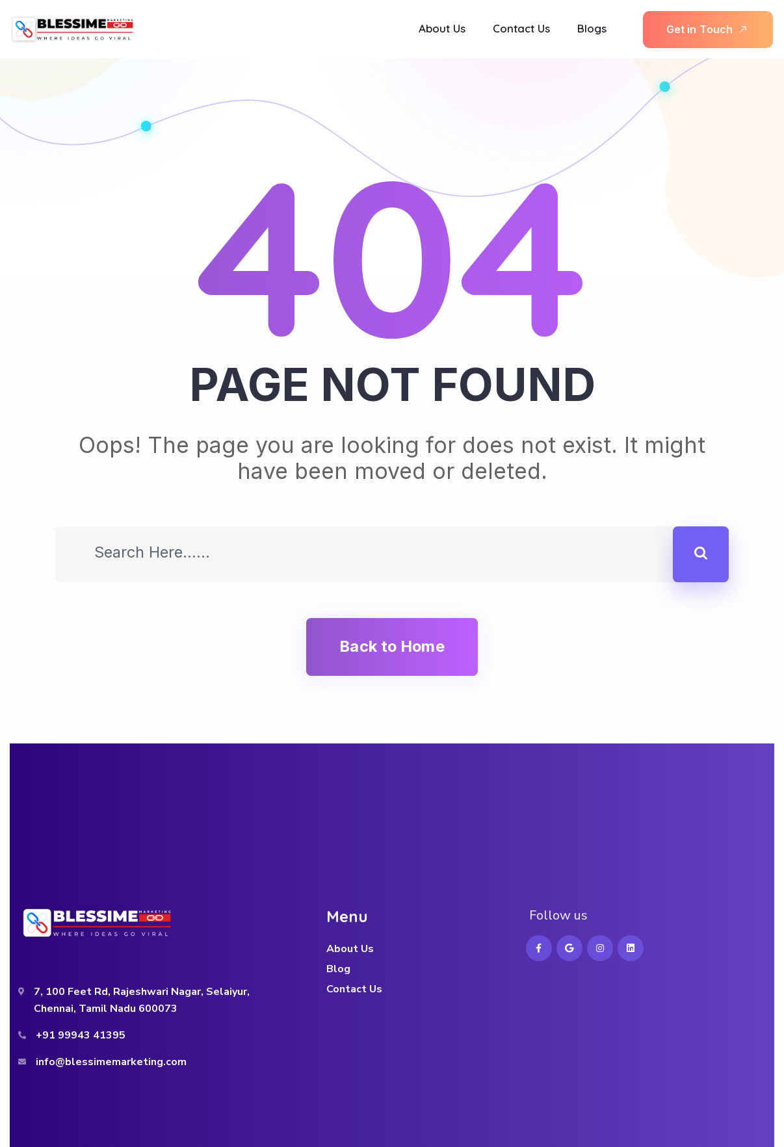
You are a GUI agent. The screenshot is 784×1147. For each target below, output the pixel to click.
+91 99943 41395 (80, 1035)
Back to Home (391, 646)
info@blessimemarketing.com (111, 1062)
